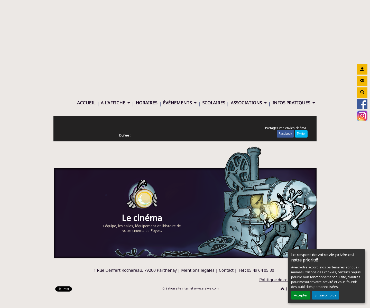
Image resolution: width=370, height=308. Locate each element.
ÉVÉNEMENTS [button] (178, 103)
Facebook (285, 133)
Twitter (301, 133)
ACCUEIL (86, 103)
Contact (226, 270)
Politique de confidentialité (285, 280)
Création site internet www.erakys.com (190, 288)
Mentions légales (198, 270)
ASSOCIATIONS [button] (247, 103)
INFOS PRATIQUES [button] (291, 103)
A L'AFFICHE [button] (113, 103)
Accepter (301, 295)
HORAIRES (146, 103)
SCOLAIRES (213, 103)
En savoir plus (325, 295)
